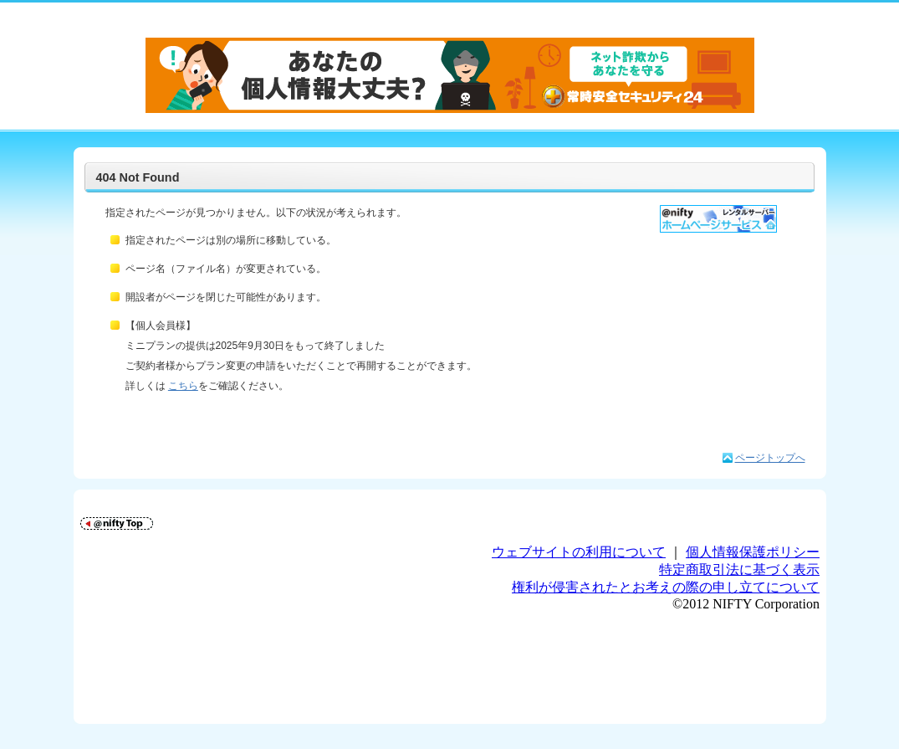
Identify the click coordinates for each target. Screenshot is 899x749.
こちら (183, 386)
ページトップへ (770, 458)
